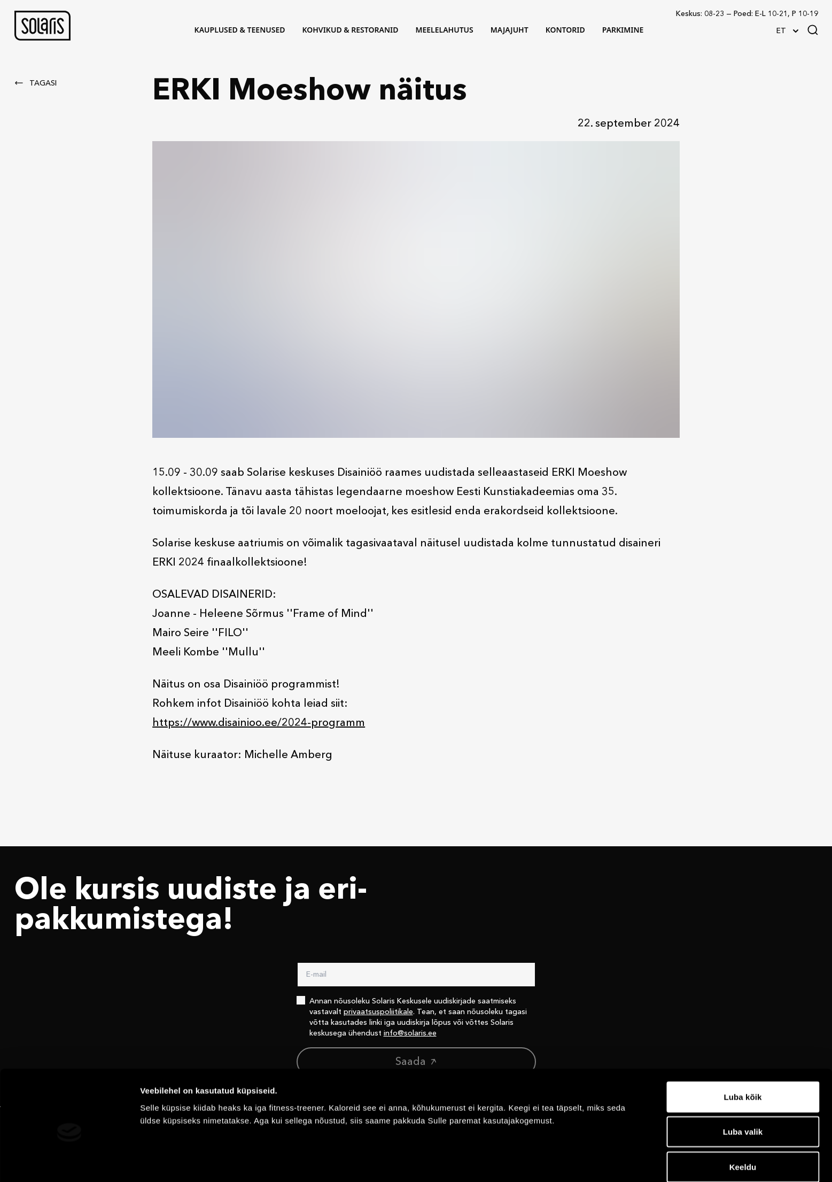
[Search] (812, 30)
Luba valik (743, 1085)
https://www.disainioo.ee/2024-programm (258, 723)
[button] (42, 26)
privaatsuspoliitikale (378, 1012)
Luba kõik (743, 1050)
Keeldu (743, 1120)
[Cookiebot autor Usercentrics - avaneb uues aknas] (69, 1161)
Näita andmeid (552, 1160)
